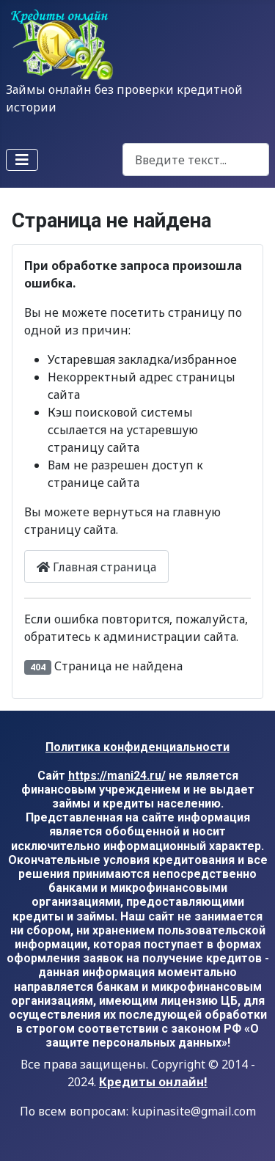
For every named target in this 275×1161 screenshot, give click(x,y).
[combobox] (195, 159)
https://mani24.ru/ (117, 776)
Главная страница (96, 567)
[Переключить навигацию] (22, 160)
